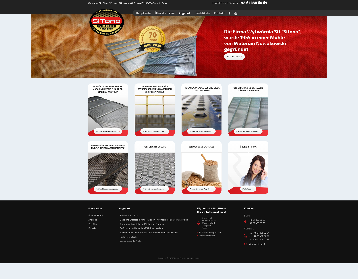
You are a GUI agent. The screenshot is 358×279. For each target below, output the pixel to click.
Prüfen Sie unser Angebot (107, 131)
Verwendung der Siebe (131, 241)
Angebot (93, 219)
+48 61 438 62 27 (261, 236)
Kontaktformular (207, 235)
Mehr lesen (247, 189)
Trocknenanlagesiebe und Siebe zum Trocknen (142, 224)
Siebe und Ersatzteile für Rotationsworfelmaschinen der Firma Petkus (154, 219)
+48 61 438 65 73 (257, 223)
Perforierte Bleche (129, 236)
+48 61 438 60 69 (253, 2)
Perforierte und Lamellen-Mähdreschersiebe (141, 228)
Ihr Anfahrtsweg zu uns (210, 232)
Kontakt (92, 228)
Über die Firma (233, 57)
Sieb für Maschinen (129, 215)
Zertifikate (94, 224)
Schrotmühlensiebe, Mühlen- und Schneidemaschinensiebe (149, 232)
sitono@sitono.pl (257, 244)
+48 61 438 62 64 (261, 232)
